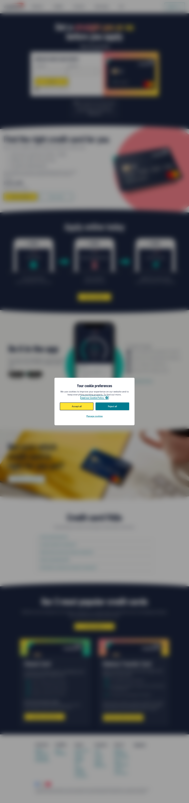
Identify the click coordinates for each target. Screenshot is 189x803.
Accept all (77, 406)
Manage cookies (94, 416)
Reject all (112, 406)
